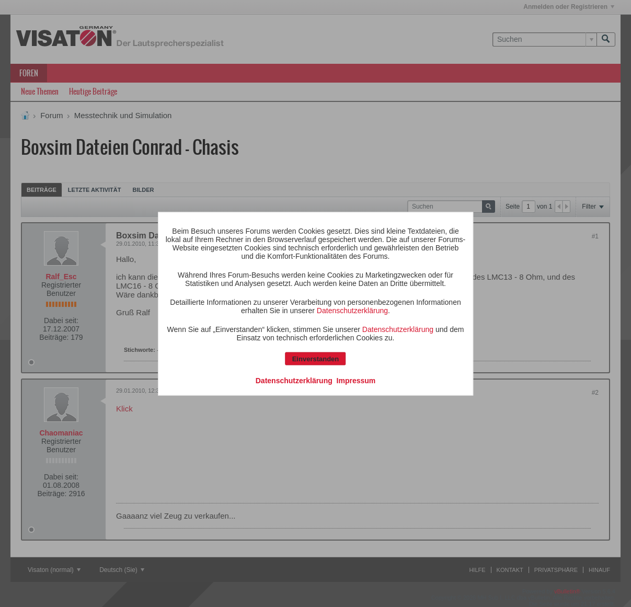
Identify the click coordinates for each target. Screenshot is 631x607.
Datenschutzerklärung (352, 310)
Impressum (356, 380)
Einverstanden (315, 358)
